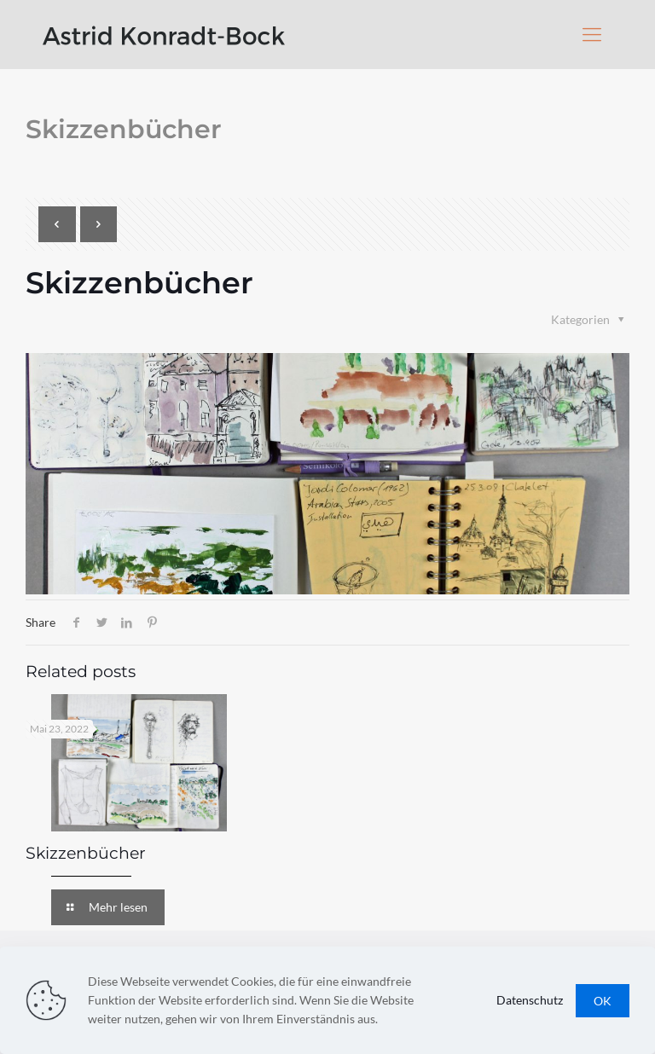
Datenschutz (529, 1000)
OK (603, 1000)
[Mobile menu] (591, 34)
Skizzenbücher (86, 853)
